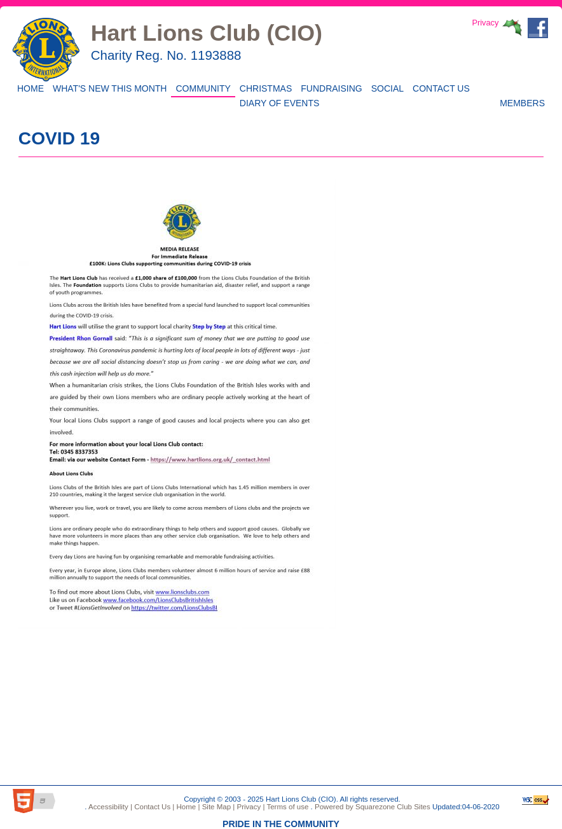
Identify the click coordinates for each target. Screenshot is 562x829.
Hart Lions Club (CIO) (206, 33)
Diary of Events (277, 102)
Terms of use (286, 807)
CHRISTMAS (263, 87)
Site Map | (217, 807)
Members (522, 102)
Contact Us (439, 87)
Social (385, 87)
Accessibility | (109, 807)
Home (29, 87)
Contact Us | (153, 807)
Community (200, 87)
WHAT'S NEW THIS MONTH (107, 87)
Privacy (485, 22)
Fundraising (329, 87)
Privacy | (249, 807)
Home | (187, 807)
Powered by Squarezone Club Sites (372, 807)
